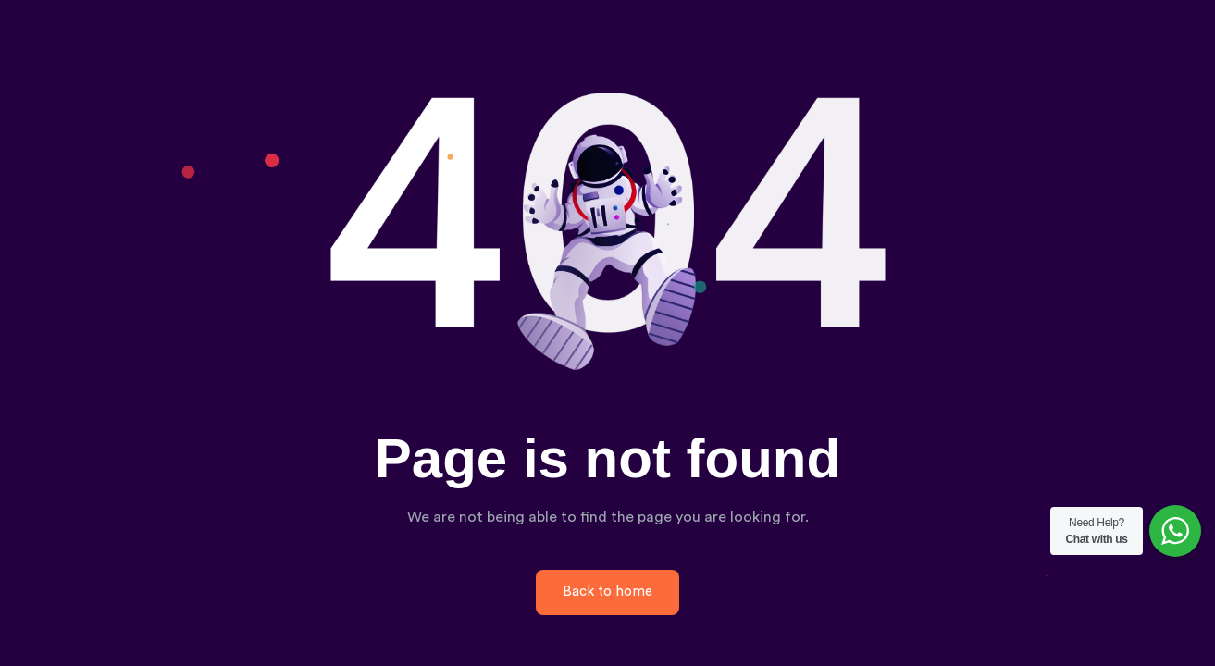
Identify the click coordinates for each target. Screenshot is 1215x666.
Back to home (607, 591)
